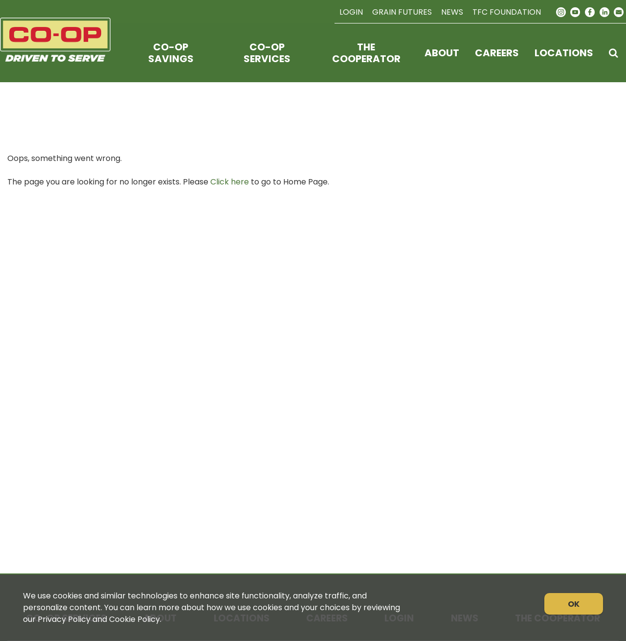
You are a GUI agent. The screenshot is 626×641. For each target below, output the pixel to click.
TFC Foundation (506, 12)
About (442, 53)
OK (574, 604)
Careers (497, 53)
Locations (564, 53)
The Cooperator (366, 53)
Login (351, 12)
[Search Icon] (613, 53)
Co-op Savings (171, 53)
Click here (229, 181)
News (452, 12)
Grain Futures (402, 12)
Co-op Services (267, 53)
